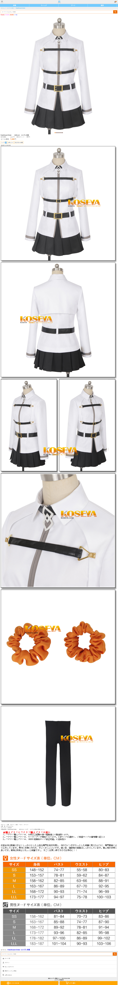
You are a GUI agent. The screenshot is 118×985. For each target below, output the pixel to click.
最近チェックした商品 (10, 971)
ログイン (7, 962)
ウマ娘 (15, 14)
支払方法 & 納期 (19, 142)
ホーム (3, 8)
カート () (7, 958)
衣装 (14, 5)
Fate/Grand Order (20, 8)
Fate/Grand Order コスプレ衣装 (19, 950)
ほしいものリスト (9, 966)
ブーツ (73, 5)
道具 (102, 5)
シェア (4, 142)
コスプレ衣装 (10, 8)
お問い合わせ (8, 975)
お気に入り (10, 142)
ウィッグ (44, 5)
